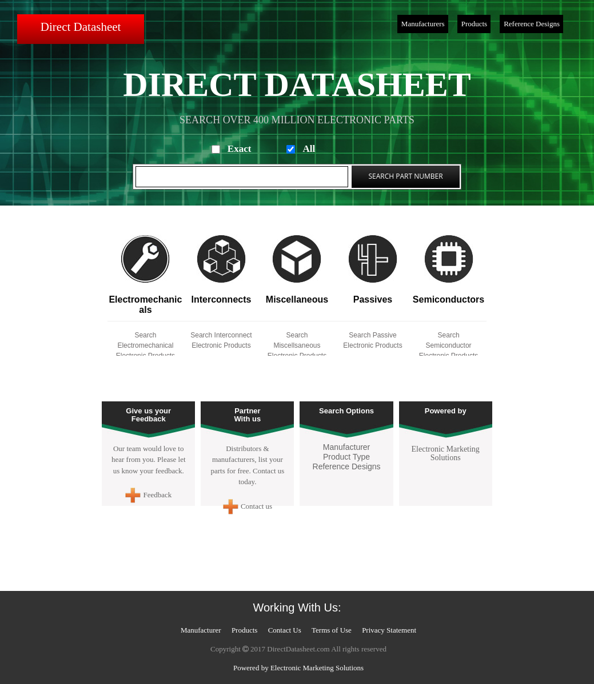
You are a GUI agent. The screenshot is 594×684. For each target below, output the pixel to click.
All (308, 148)
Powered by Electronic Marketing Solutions (298, 667)
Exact (240, 148)
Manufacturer (346, 447)
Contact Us (284, 630)
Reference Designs (532, 23)
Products (474, 23)
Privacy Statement (389, 630)
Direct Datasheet (81, 27)
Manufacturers (423, 23)
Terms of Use (332, 630)
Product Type (346, 456)
